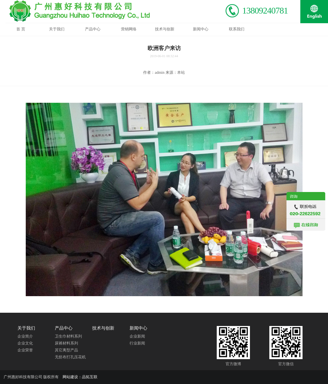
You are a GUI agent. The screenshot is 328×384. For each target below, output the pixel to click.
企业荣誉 (25, 350)
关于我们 (26, 328)
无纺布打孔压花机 (70, 357)
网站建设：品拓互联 (80, 377)
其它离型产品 (66, 350)
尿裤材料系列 (66, 343)
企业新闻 (137, 336)
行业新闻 (137, 343)
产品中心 (64, 328)
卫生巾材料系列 (68, 336)
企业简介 (25, 336)
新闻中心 (138, 328)
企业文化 (25, 343)
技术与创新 (103, 328)
